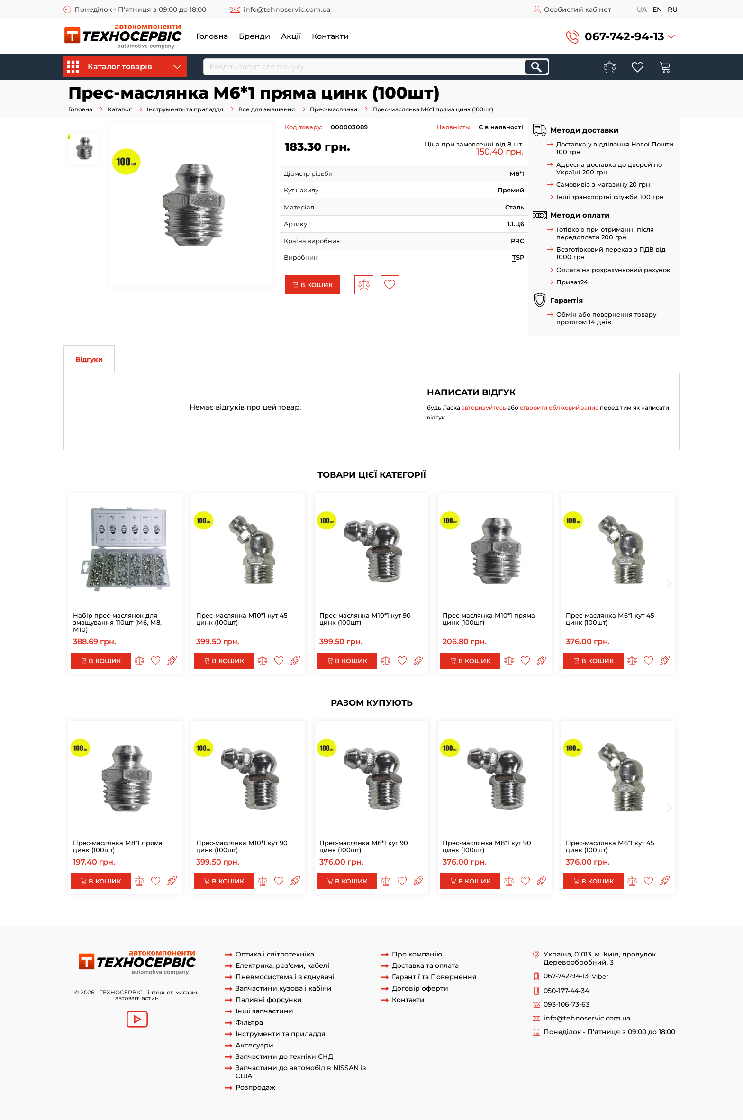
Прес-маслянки (333, 109)
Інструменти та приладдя (185, 109)
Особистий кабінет (577, 9)
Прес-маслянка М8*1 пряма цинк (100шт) (118, 846)
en (657, 9)
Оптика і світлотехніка (275, 954)
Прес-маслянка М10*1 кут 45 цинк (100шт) (241, 618)
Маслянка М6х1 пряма (115, 917)
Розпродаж (255, 1088)
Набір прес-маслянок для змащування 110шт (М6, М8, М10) (117, 622)
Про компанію (417, 954)
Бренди (254, 36)
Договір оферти (420, 988)
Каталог (120, 109)
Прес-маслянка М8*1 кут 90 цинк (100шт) (487, 846)
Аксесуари (254, 1045)
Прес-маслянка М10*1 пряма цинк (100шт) (489, 618)
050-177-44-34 (566, 991)
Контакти (330, 36)
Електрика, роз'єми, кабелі (282, 966)
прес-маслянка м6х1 (239, 917)
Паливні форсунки (269, 1000)
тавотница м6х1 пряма (362, 917)
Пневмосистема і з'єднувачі (285, 977)
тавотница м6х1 (299, 917)
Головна (212, 36)
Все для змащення (266, 109)
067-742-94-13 (624, 36)
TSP (518, 257)
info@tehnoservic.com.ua (287, 9)
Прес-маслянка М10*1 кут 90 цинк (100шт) (365, 618)
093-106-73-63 (566, 1005)
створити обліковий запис (559, 407)
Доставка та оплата (425, 966)
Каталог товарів (124, 67)
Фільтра (249, 1023)
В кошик (312, 285)
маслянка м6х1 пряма (435, 917)
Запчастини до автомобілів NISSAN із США (301, 1072)
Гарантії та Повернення (434, 977)
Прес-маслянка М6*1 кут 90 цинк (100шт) (363, 846)
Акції (291, 36)
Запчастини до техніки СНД (284, 1057)
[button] (620, 36)
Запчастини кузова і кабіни (284, 988)
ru (673, 9)
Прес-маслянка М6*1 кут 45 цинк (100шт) (610, 618)
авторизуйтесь (484, 407)
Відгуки (89, 359)
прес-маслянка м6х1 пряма (516, 917)
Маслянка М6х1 (179, 917)
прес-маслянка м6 (592, 917)
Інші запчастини (264, 1011)
